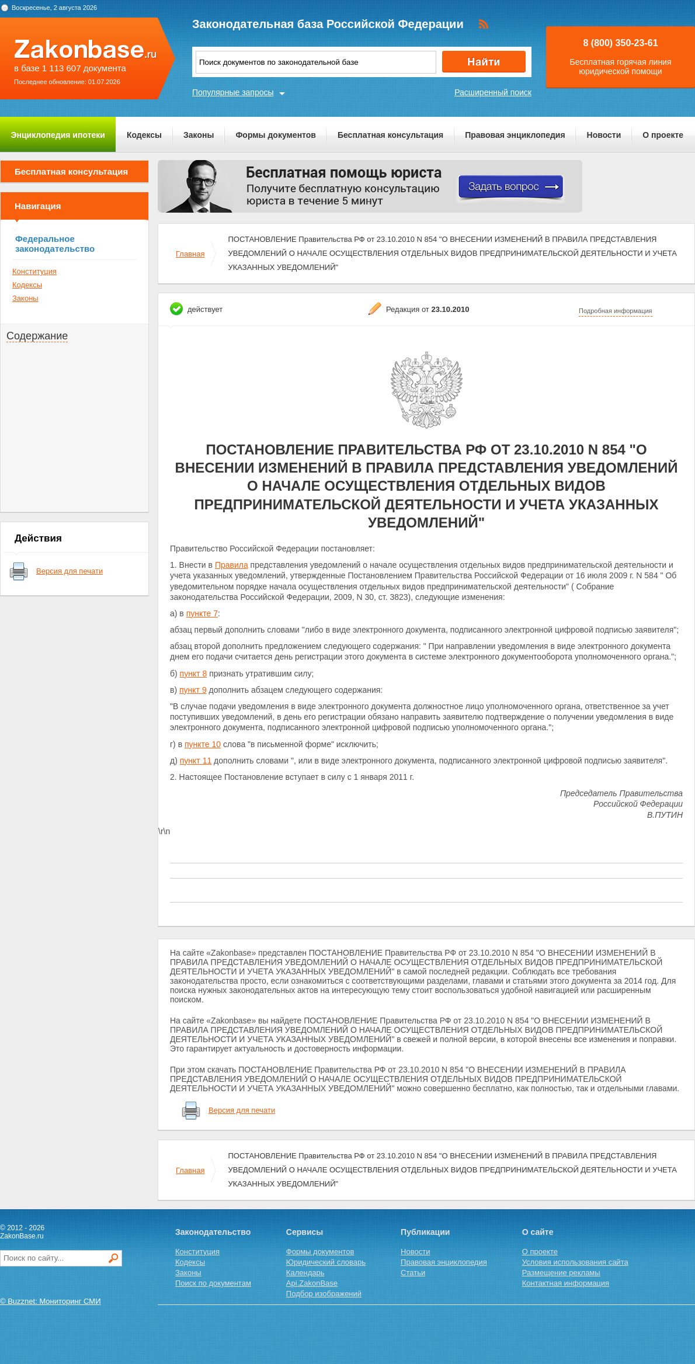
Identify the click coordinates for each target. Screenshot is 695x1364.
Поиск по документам (213, 1283)
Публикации (425, 1232)
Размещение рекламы (561, 1272)
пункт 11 (195, 760)
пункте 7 (202, 613)
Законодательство (213, 1232)
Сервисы (304, 1232)
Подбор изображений (324, 1293)
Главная (190, 253)
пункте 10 (203, 744)
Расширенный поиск (492, 92)
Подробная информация (615, 310)
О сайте (538, 1232)
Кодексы (144, 135)
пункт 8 (193, 673)
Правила (231, 565)
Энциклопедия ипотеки (58, 135)
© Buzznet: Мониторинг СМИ (50, 1301)
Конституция (34, 271)
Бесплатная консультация (390, 135)
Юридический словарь (326, 1262)
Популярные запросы (233, 92)
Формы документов (275, 135)
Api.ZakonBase (312, 1283)
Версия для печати (69, 571)
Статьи (413, 1272)
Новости (604, 135)
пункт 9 (193, 690)
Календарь (305, 1272)
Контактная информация (565, 1283)
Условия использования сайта (575, 1262)
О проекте (662, 135)
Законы (198, 135)
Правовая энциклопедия (515, 135)
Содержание (37, 336)
